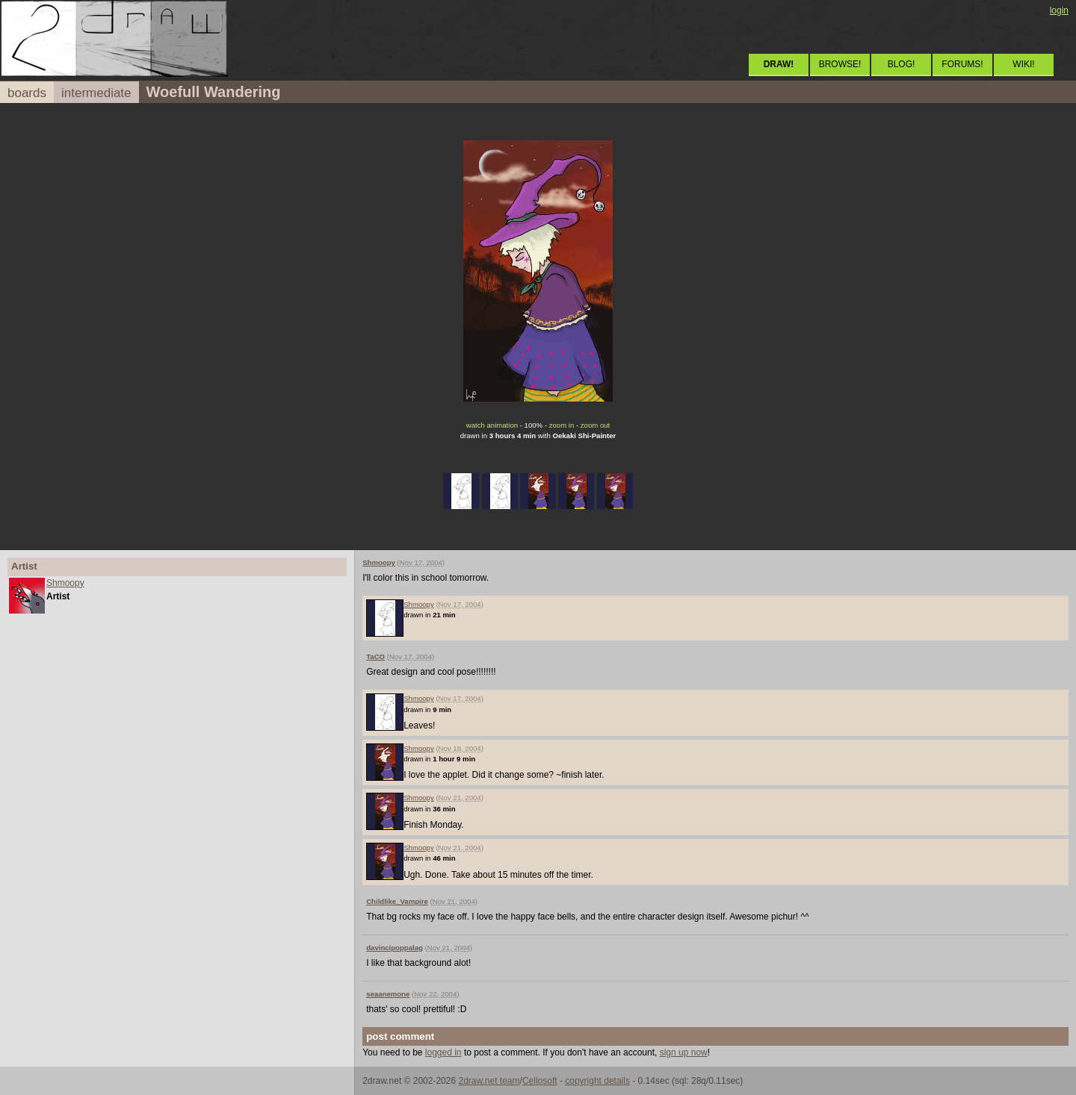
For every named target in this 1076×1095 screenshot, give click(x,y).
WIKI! (1023, 64)
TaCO (375, 656)
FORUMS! (962, 64)
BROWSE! (840, 64)
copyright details (597, 1081)
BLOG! (901, 64)
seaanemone (387, 994)
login (1059, 10)
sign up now (684, 1052)
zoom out (595, 425)
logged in (443, 1052)
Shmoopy (65, 583)
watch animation (492, 425)
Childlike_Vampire (397, 901)
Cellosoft (539, 1081)
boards (26, 93)
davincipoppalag (394, 947)
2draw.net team (488, 1081)
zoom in (562, 425)
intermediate (96, 93)
